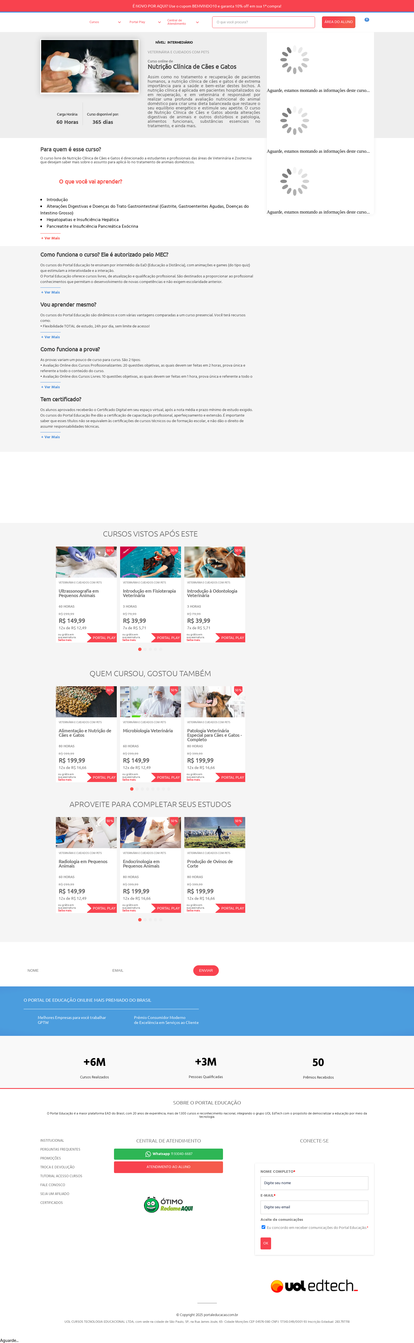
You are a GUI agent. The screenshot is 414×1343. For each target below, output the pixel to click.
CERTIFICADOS (51, 1203)
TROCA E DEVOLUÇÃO (57, 1167)
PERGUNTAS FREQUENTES (60, 1149)
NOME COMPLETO (278, 1172)
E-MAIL (268, 1196)
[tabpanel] (86, 595)
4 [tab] (155, 649)
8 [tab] (168, 789)
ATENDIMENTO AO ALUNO (168, 1167)
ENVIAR (206, 970)
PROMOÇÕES (50, 1158)
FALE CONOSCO (52, 1185)
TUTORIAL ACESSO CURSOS (61, 1176)
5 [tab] (160, 649)
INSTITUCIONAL (52, 1141)
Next (254, 591)
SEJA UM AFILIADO (54, 1194)
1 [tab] (140, 649)
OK (265, 1243)
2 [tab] (145, 649)
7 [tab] (163, 789)
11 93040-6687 (172, 1154)
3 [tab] (150, 649)
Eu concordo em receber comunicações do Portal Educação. (317, 1228)
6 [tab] (158, 789)
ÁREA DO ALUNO (338, 22)
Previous (47, 591)
